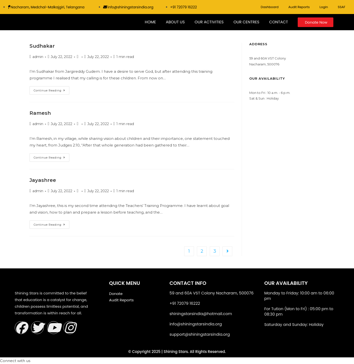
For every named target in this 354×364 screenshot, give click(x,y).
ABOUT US (175, 22)
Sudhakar (42, 46)
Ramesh (40, 113)
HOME (150, 22)
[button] (15, 360)
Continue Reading (51, 89)
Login (324, 7)
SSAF (341, 7)
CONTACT (278, 22)
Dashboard (270, 7)
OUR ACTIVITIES (209, 22)
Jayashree (43, 180)
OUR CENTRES (246, 22)
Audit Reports (299, 7)
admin (37, 57)
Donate (116, 293)
